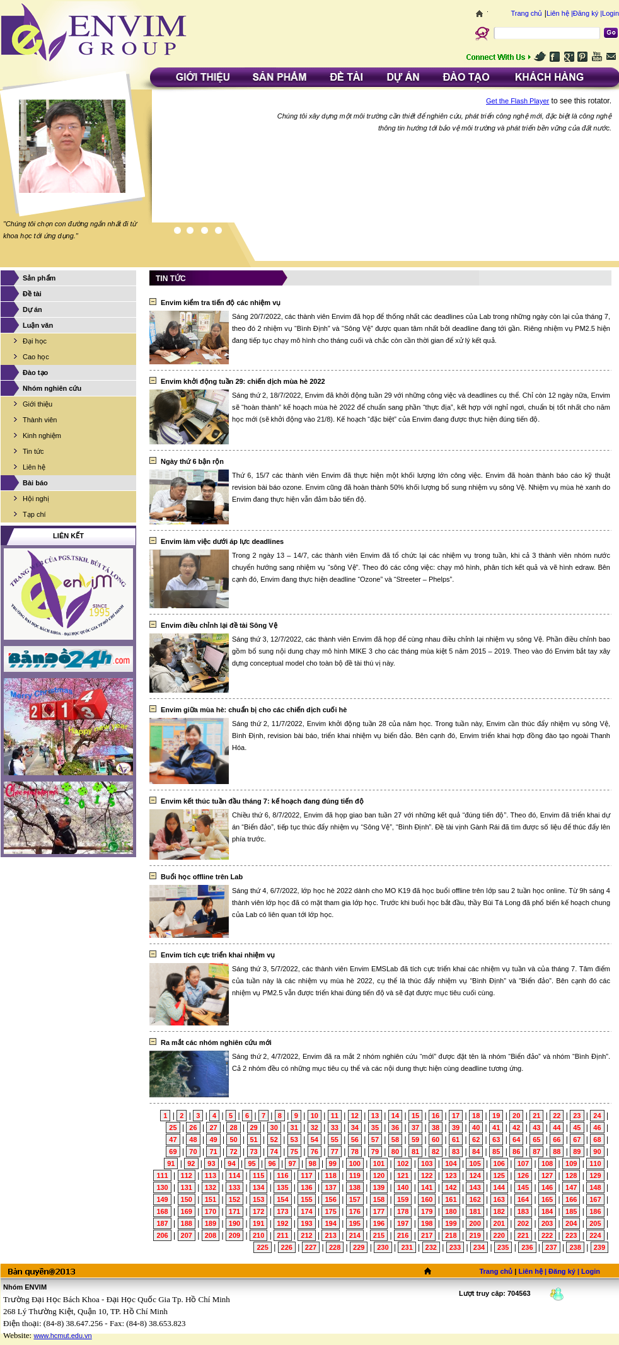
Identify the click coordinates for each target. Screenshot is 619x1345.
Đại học (35, 341)
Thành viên (40, 420)
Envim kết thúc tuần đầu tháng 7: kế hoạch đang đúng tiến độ (262, 801)
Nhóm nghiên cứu (52, 388)
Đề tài (32, 293)
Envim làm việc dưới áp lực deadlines (222, 541)
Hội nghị (36, 498)
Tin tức (33, 451)
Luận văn (38, 325)
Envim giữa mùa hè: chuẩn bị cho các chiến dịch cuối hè (254, 709)
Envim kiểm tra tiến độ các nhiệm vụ (221, 302)
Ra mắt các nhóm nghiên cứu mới (216, 1042)
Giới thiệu (37, 404)
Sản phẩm (39, 278)
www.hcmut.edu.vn (62, 1335)
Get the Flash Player (517, 101)
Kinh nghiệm (42, 435)
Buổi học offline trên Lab (202, 876)
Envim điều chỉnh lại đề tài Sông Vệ (219, 625)
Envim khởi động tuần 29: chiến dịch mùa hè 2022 (243, 381)
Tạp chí (34, 514)
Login (610, 13)
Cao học (36, 357)
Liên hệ (34, 467)
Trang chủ (526, 13)
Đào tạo (35, 372)
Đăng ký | (587, 13)
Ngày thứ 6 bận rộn (192, 461)
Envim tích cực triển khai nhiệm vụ (218, 955)
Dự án (32, 309)
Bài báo (35, 483)
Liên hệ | (560, 13)
